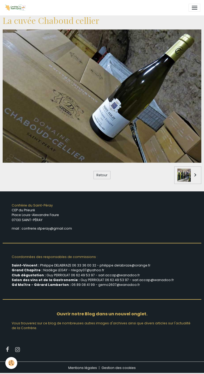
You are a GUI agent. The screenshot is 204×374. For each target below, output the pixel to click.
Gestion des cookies (118, 368)
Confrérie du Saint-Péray (32, 205)
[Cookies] (11, 363)
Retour (101, 175)
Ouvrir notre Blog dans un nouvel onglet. (102, 314)
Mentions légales (82, 368)
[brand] (16, 8)
